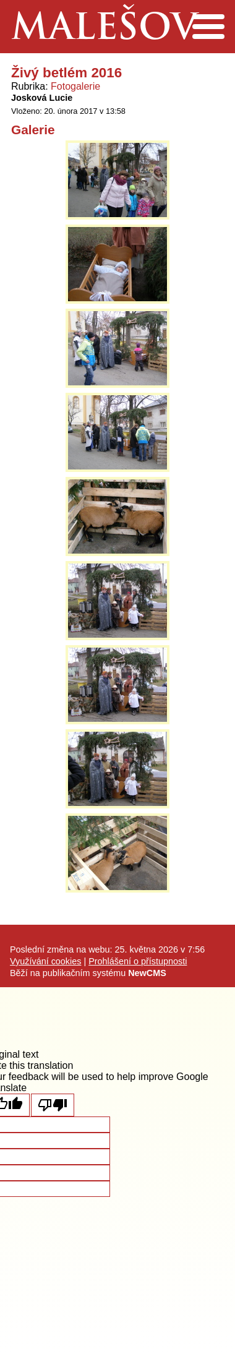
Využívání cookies (45, 961)
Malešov (104, 30)
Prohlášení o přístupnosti (137, 961)
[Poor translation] (52, 1105)
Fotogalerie (75, 86)
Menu (208, 27)
